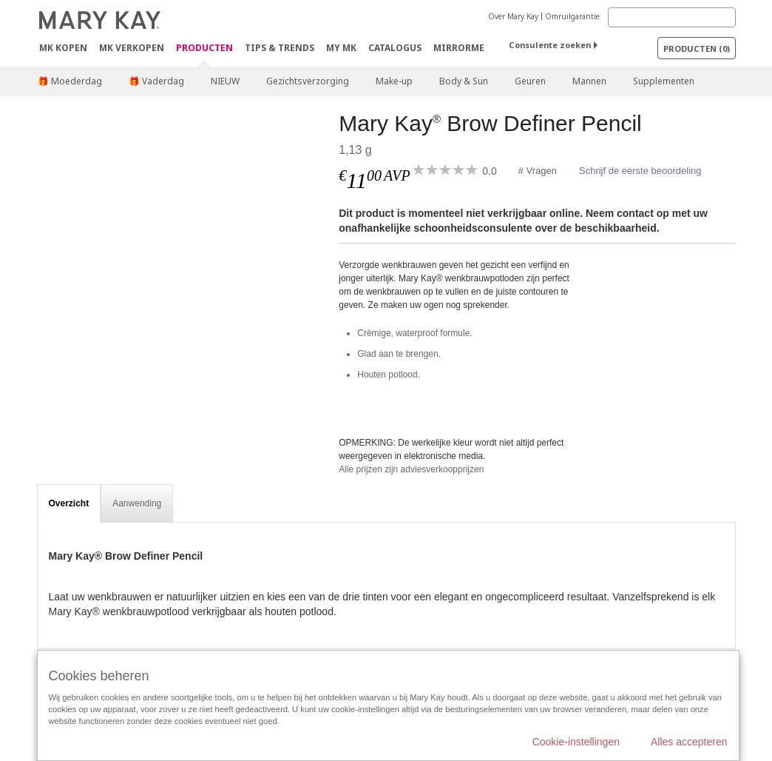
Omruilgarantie (572, 16)
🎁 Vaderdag (156, 81)
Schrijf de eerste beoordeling (640, 170)
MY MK (341, 48)
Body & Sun (463, 81)
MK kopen (63, 48)
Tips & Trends (279, 48)
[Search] (672, 17)
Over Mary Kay (513, 16)
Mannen (589, 81)
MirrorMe (458, 48)
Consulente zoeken (550, 45)
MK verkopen (131, 48)
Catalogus (394, 48)
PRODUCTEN (204, 48)
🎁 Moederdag (70, 81)
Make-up (394, 81)
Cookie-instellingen (576, 742)
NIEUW (225, 81)
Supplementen (663, 81)
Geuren (530, 81)
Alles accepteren (689, 742)
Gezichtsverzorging (307, 81)
